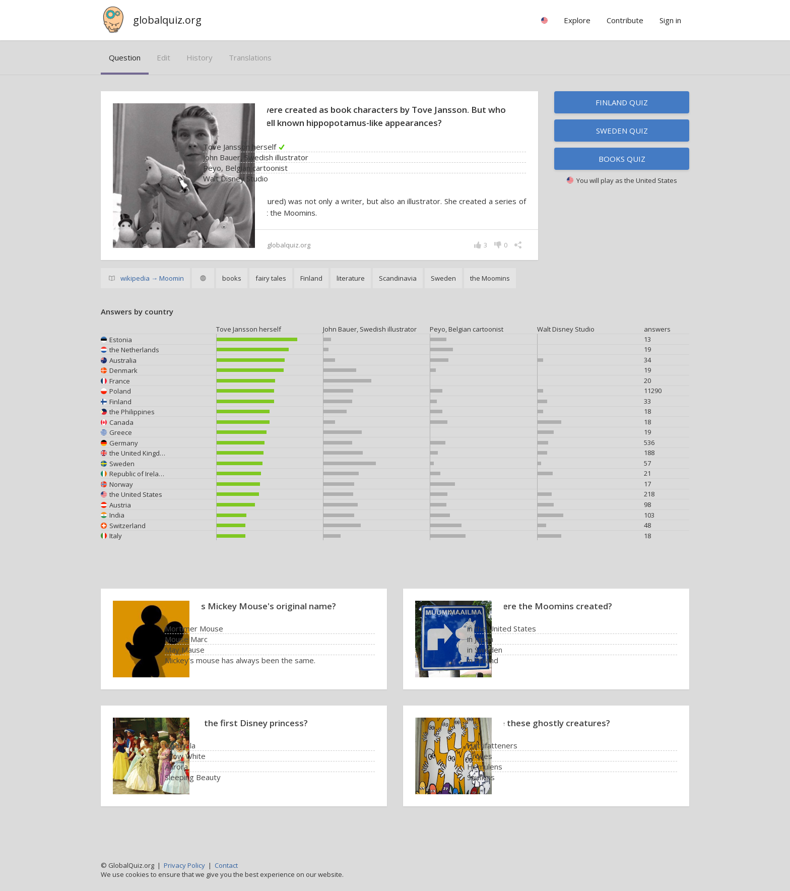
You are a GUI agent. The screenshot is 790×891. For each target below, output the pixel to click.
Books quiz (622, 159)
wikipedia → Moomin (152, 291)
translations (250, 57)
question (125, 57)
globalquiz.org (167, 20)
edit (163, 57)
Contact (226, 865)
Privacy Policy (184, 865)
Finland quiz (622, 102)
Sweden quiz (622, 130)
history (199, 57)
